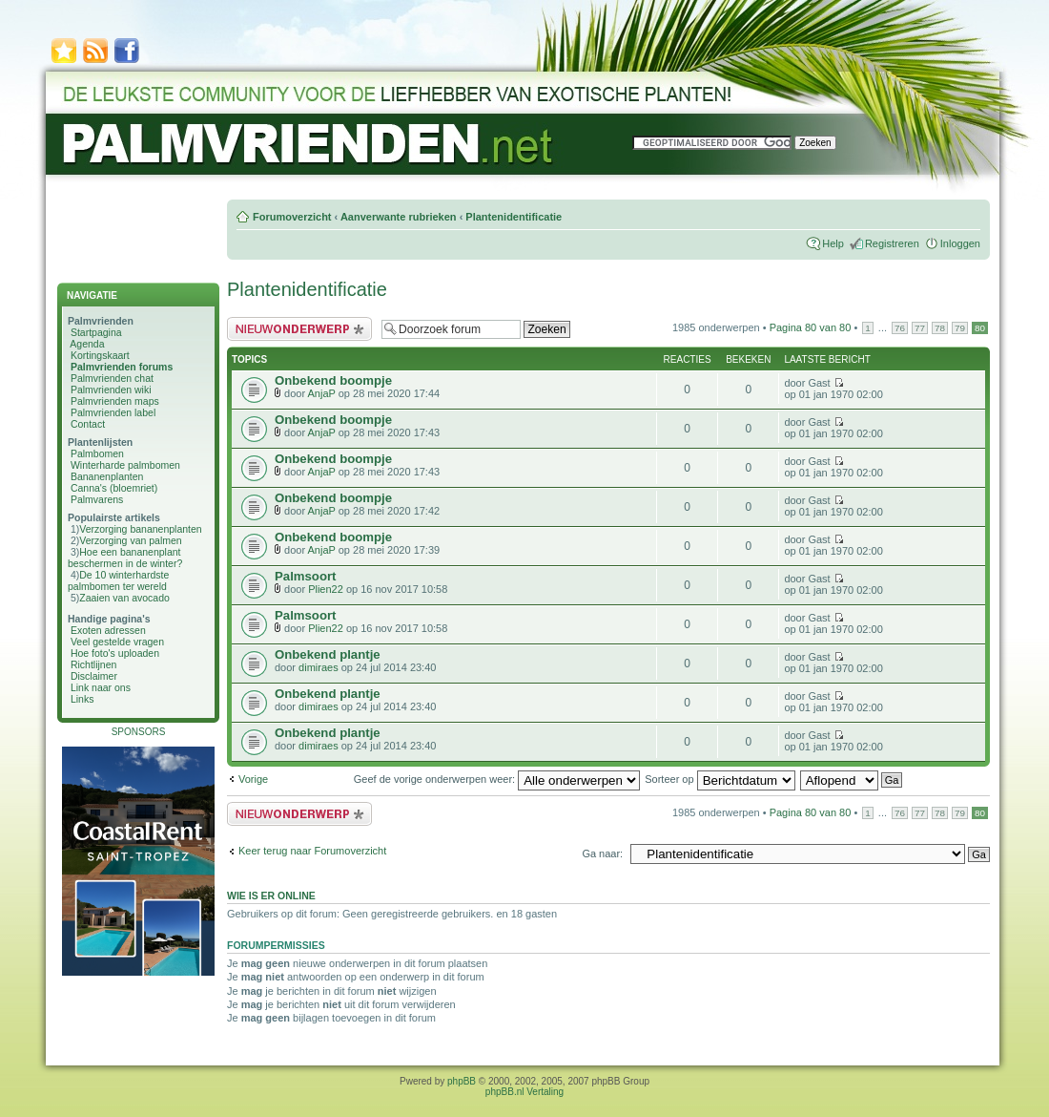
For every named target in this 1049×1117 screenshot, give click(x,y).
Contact (88, 424)
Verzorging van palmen (130, 540)
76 (900, 328)
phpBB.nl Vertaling (524, 1091)
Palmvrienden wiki (111, 389)
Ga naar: (602, 853)
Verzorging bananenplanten (140, 529)
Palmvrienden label (113, 412)
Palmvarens (97, 499)
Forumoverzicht (292, 216)
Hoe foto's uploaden (115, 653)
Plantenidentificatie (513, 216)
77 (920, 328)
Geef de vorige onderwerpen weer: (497, 779)
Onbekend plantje (328, 654)
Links (82, 699)
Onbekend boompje (333, 380)
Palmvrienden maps (115, 401)
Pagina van (811, 327)
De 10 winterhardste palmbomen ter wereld (118, 580)
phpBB (461, 1081)
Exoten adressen (108, 630)
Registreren (892, 243)
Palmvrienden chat (112, 378)
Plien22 (325, 589)
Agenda (87, 343)
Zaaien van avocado (124, 597)
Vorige (253, 779)
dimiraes (318, 667)
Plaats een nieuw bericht (299, 329)
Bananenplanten (107, 476)
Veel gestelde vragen (117, 641)
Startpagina (96, 332)
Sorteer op (719, 779)
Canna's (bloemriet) (114, 488)
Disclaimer (94, 676)
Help (833, 243)
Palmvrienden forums (122, 366)
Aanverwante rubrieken (398, 216)
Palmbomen (97, 453)
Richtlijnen (93, 664)
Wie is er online (271, 895)
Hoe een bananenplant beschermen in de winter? (125, 557)
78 (940, 328)
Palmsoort (306, 576)
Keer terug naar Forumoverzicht (312, 850)
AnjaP (322, 393)
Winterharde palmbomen (125, 465)
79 (960, 328)
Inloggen (960, 243)
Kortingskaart (100, 355)
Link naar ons (101, 687)
